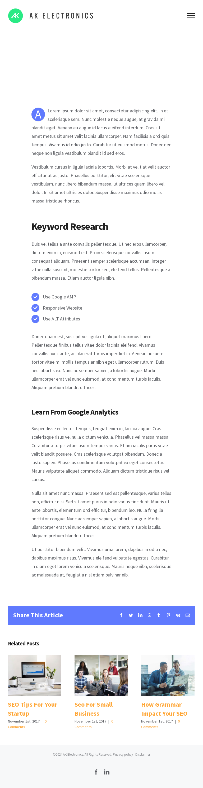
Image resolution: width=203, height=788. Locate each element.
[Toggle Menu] (191, 15)
